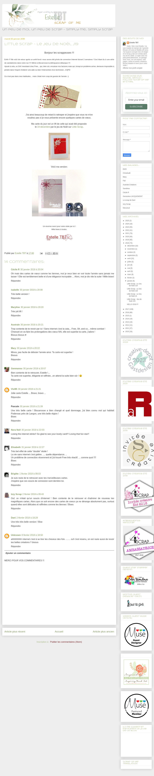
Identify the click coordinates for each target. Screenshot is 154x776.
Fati (124, 181)
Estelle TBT (134, 43)
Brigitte (15, 474)
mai (128, 268)
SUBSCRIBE (136, 106)
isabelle (15, 290)
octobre (130, 252)
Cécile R (15, 269)
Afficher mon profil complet (132, 68)
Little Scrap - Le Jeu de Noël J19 (134, 290)
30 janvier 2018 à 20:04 (31, 269)
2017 (127, 309)
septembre (131, 255)
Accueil (59, 631)
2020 (127, 237)
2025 (127, 221)
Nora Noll (16, 430)
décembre (131, 246)
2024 (127, 224)
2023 (127, 227)
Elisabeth (16, 447)
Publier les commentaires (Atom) (66, 642)
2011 (127, 328)
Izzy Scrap (16, 494)
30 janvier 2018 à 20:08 (31, 290)
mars (129, 274)
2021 (127, 233)
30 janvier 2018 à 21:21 (29, 389)
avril (129, 271)
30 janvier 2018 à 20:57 (34, 368)
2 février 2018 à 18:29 (27, 518)
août (129, 258)
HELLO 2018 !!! (132, 304)
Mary (13, 348)
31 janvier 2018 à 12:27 (32, 447)
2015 (127, 316)
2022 (127, 230)
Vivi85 (14, 389)
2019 (127, 240)
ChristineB (126, 173)
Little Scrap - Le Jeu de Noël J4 (134, 295)
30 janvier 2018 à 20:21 (31, 325)
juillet (129, 262)
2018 (127, 243)
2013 (127, 322)
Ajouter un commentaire (18, 553)
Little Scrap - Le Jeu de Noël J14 (134, 285)
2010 (127, 332)
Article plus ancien (103, 631)
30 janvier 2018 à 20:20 (32, 307)
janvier (130, 281)
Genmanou (16, 368)
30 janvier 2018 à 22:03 (32, 430)
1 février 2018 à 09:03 (30, 474)
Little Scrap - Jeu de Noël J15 (134, 300)
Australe (15, 325)
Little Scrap (77, 127)
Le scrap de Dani (129, 200)
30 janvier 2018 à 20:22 (28, 348)
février (129, 278)
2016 (127, 312)
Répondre (15, 281)
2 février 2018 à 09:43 (33, 494)
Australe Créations (129, 185)
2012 (127, 325)
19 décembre (43, 127)
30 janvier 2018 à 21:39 (31, 406)
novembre (131, 249)
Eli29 (125, 169)
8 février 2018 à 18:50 (32, 535)
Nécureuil (126, 208)
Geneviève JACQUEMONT (133, 196)
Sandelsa (126, 188)
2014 (127, 319)
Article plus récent (14, 631)
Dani (13, 518)
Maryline (15, 307)
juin (128, 265)
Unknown (16, 535)
